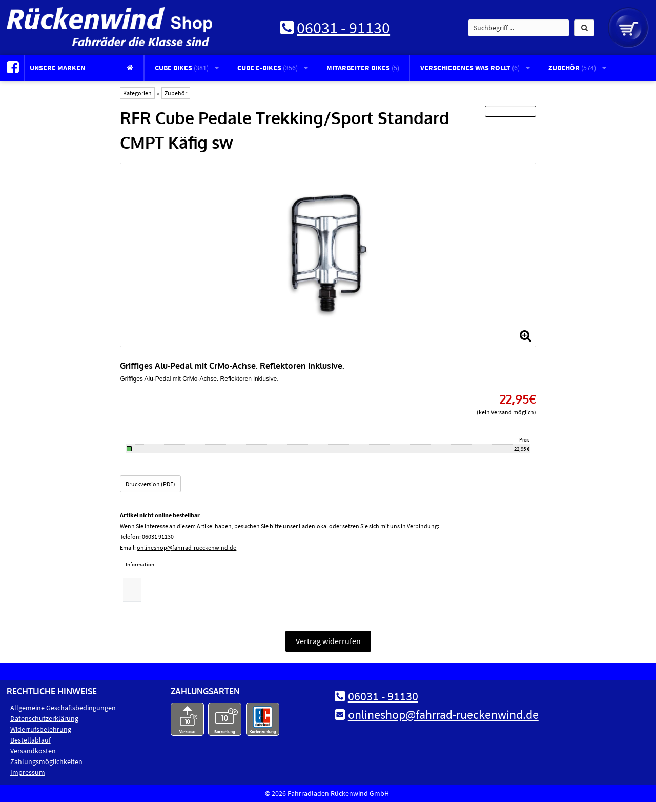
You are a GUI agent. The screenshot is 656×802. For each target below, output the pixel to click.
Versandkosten (33, 750)
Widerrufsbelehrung (40, 729)
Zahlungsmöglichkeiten (46, 761)
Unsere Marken (57, 67)
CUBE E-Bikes (267, 67)
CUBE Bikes (182, 67)
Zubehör (572, 67)
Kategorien (137, 93)
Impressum (27, 772)
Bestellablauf (30, 740)
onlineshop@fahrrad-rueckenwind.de (186, 547)
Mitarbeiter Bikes (362, 67)
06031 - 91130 (343, 27)
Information (140, 564)
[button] (584, 27)
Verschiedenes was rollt (470, 67)
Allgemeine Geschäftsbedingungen (63, 707)
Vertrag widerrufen (328, 641)
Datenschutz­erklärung (44, 718)
